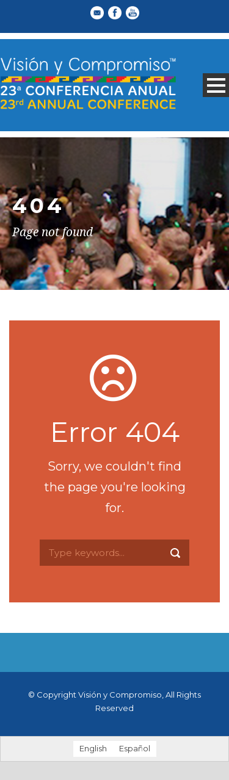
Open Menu (216, 85)
